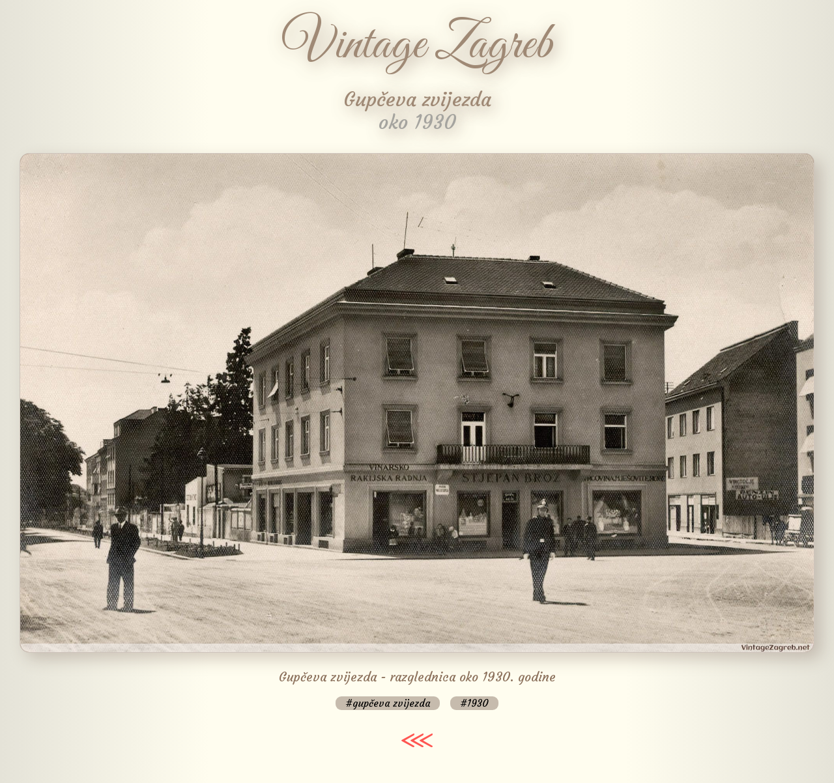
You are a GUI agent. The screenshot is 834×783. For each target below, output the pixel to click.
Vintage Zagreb (417, 45)
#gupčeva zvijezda (387, 703)
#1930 (474, 703)
